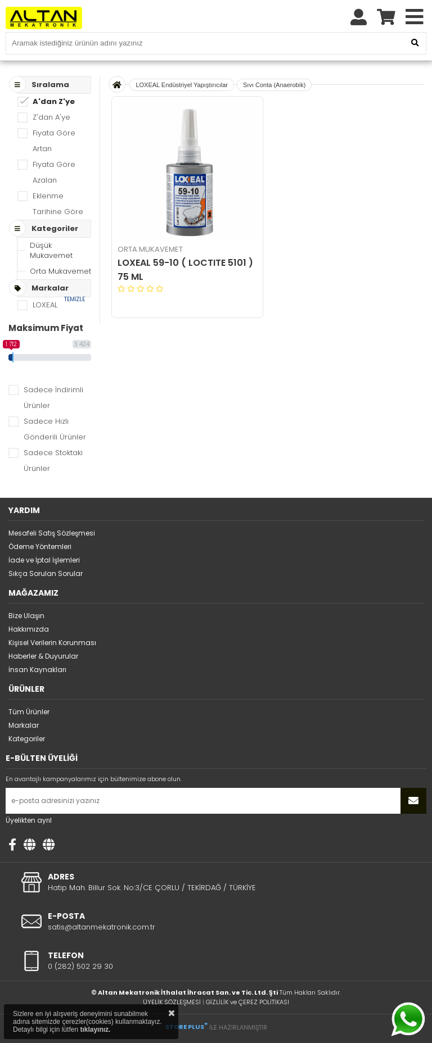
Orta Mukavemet (60, 271)
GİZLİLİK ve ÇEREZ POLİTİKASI (247, 1001)
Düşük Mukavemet (51, 250)
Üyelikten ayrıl (29, 820)
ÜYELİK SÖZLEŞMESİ (172, 1001)
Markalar (23, 725)
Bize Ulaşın (26, 615)
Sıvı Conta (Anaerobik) (274, 84)
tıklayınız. (95, 1029)
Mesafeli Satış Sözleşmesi (51, 533)
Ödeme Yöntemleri (39, 546)
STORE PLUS (186, 1026)
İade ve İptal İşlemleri (44, 560)
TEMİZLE (74, 299)
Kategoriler (26, 738)
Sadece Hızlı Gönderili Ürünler (55, 429)
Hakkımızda (28, 629)
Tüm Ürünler (29, 712)
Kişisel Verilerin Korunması (52, 642)
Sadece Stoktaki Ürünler (53, 460)
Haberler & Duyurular (43, 656)
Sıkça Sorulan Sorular (45, 573)
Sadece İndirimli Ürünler (53, 397)
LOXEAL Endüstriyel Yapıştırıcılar (182, 84)
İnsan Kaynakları (37, 669)
